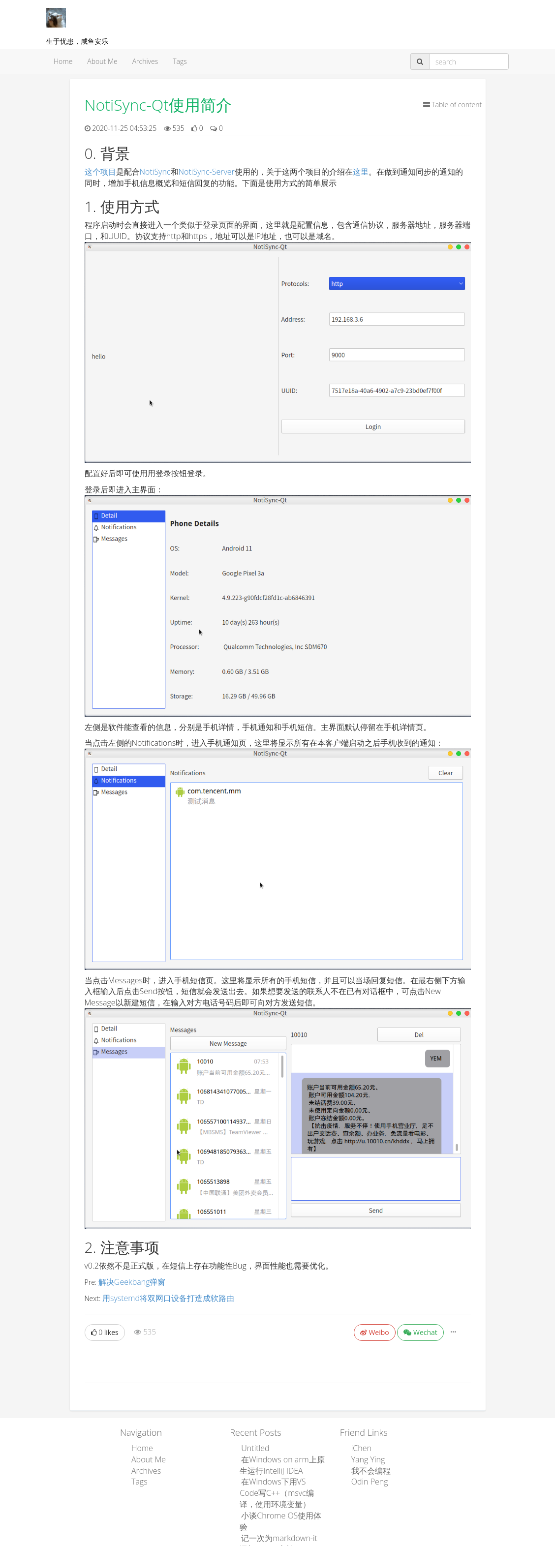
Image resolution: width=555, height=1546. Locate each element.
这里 (361, 171)
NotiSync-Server (207, 171)
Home (63, 61)
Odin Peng (366, 1474)
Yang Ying (364, 1454)
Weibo (374, 1329)
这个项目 (100, 171)
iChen (359, 1444)
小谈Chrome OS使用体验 (278, 1503)
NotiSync (155, 171)
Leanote (309, 1539)
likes (105, 1329)
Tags (180, 61)
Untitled (252, 1444)
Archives (145, 61)
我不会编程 (367, 1464)
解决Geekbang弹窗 (127, 1281)
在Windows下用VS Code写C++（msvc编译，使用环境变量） (281, 1483)
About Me (102, 61)
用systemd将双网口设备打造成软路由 (160, 1296)
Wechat (420, 1329)
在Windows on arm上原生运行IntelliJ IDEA (279, 1459)
